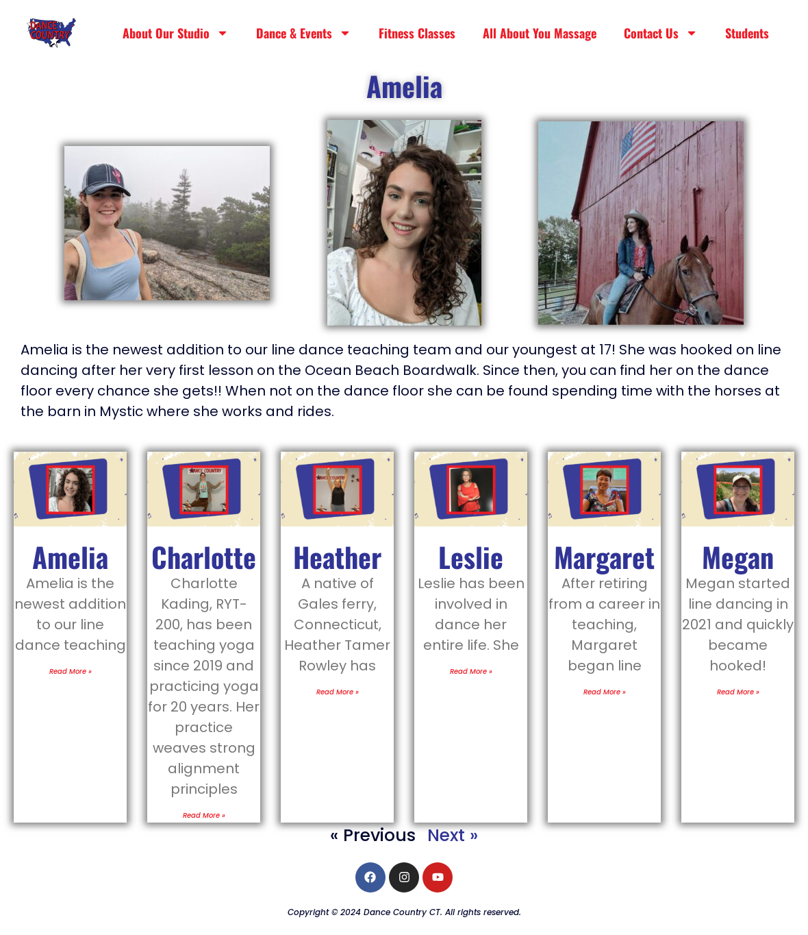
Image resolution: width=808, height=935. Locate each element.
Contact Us (661, 33)
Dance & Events (303, 33)
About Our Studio (176, 33)
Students (747, 33)
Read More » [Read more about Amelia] (70, 671)
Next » (452, 835)
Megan (738, 556)
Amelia (70, 556)
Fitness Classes (417, 33)
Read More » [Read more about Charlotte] (204, 815)
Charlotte (203, 556)
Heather (337, 556)
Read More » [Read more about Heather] (337, 692)
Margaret (604, 556)
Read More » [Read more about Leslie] (471, 671)
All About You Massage (539, 33)
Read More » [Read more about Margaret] (604, 692)
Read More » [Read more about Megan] (738, 692)
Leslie (470, 556)
